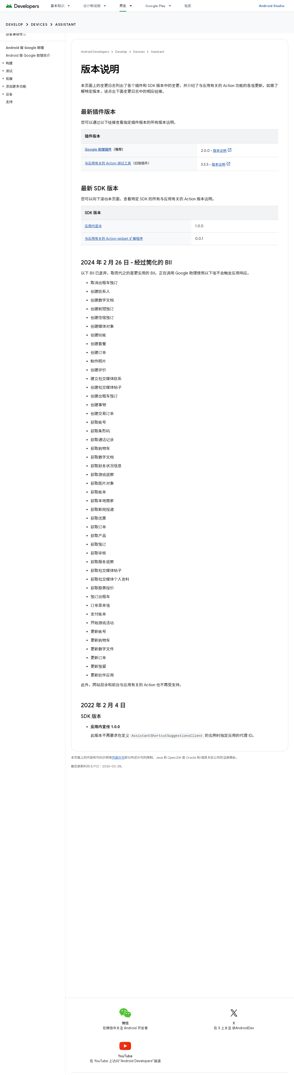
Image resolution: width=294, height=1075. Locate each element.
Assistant (65, 24)
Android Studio (272, 6)
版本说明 (219, 150)
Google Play (155, 6)
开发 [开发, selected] (122, 6)
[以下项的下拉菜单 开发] (132, 6)
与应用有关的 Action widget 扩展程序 (114, 238)
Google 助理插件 (98, 149)
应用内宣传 (93, 226)
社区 (188, 6)
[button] (31, 63)
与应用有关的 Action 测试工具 (108, 163)
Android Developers (95, 52)
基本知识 (57, 6)
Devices (39, 24)
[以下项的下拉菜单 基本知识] (70, 6)
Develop (14, 24)
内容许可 (118, 758)
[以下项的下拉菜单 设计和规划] (107, 6)
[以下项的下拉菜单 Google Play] (172, 6)
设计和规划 (92, 6)
